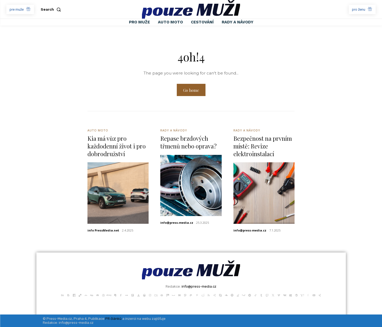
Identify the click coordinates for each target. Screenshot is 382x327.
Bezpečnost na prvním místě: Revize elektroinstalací (262, 146)
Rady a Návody (173, 130)
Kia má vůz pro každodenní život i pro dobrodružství (116, 146)
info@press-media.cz (176, 223)
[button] (52, 9)
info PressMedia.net (103, 230)
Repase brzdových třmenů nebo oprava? (188, 142)
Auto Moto (97, 130)
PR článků (113, 319)
